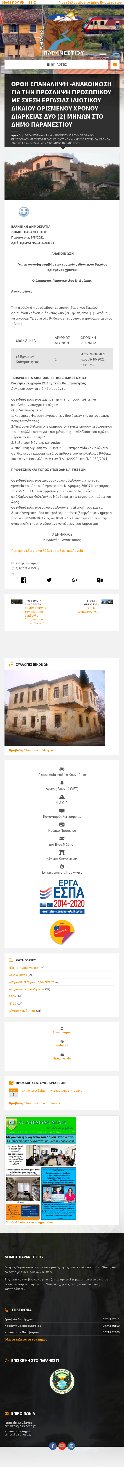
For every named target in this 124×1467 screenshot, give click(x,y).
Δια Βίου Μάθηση (62, 841)
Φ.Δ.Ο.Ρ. (62, 799)
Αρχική (15, 135)
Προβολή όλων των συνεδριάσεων (34, 1103)
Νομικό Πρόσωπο (62, 827)
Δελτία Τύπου (18, 975)
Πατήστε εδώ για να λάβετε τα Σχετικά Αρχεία (47, 550)
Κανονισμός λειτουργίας (62, 813)
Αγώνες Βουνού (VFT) (62, 785)
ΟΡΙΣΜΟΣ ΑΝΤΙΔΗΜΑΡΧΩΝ (88, 610)
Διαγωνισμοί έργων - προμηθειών (31, 982)
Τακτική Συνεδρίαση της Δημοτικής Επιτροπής (51, 1090)
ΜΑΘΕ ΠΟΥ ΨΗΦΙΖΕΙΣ (19, 2)
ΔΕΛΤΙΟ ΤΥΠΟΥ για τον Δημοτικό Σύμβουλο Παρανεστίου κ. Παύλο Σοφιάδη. (37, 615)
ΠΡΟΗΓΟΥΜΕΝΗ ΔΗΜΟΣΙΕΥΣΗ (34, 602)
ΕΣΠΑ (12, 996)
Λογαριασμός (62, 1032)
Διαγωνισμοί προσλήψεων (27, 989)
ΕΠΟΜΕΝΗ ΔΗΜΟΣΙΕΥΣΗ (91, 602)
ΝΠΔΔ (13, 1003)
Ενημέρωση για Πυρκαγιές (62, 869)
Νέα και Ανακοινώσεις (24, 968)
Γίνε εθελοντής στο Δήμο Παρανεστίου (90, 2)
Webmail (62, 1045)
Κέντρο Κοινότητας (62, 855)
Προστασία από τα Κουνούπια (62, 771)
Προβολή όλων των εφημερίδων (29, 1222)
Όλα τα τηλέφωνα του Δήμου (26, 1339)
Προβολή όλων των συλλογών (31, 750)
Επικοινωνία (62, 1058)
